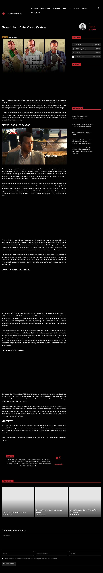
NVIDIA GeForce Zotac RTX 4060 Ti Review (81, 133)
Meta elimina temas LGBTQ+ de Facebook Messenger (80, 117)
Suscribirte (96, 57)
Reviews (5, 37)
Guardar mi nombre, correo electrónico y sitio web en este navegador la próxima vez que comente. (30, 558)
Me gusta (97, 45)
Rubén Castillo (92, 28)
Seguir (98, 49)
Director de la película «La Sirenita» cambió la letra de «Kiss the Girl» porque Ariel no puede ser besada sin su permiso (82, 150)
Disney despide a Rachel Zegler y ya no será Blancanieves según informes (82, 125)
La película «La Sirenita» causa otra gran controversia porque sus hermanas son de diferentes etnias (81, 141)
